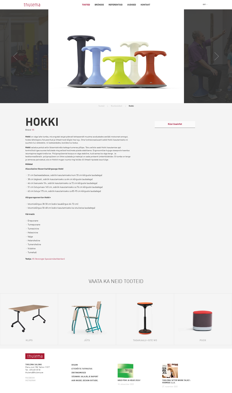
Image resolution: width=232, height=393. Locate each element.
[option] (116, 56)
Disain (74, 365)
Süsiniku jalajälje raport (84, 377)
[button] (205, 4)
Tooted (86, 5)
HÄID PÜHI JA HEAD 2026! (129, 380)
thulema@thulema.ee (34, 373)
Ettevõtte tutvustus (81, 369)
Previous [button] (15, 56)
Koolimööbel (116, 106)
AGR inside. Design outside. (84, 381)
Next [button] (216, 56)
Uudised (131, 5)
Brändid (99, 5)
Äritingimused (78, 373)
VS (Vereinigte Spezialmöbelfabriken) (48, 259)
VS (33, 130)
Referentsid (115, 5)
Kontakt (145, 5)
